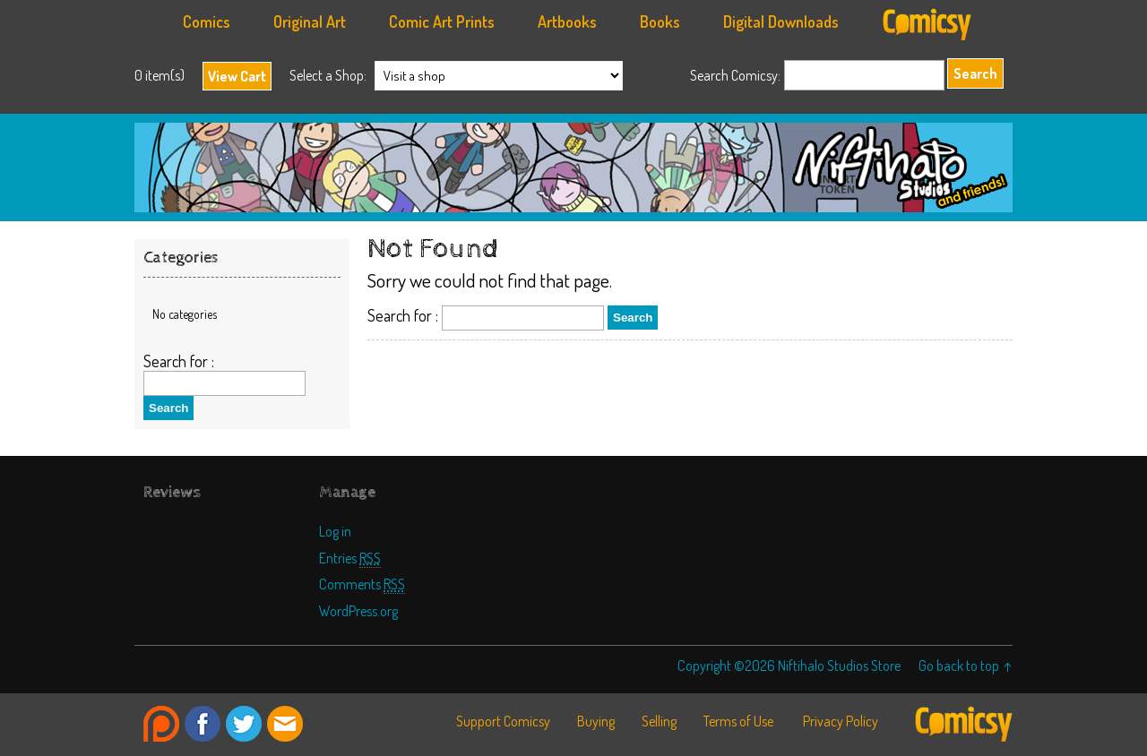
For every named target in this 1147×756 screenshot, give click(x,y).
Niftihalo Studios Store (573, 167)
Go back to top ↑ (965, 665)
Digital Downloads (781, 21)
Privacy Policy (840, 721)
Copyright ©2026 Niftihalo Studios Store (789, 665)
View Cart (237, 76)
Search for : (402, 315)
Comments (362, 583)
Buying (596, 721)
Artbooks (567, 21)
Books (660, 21)
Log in (335, 530)
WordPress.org (358, 610)
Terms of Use (738, 721)
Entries (350, 557)
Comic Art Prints (442, 21)
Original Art (309, 21)
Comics (206, 21)
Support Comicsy (503, 721)
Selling (659, 721)
